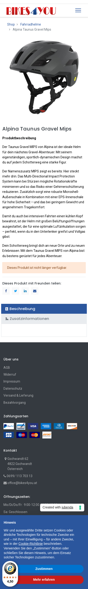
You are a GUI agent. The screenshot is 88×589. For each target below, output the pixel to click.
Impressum (11, 381)
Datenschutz (12, 388)
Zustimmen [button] (44, 569)
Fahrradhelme (30, 24)
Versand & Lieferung (18, 395)
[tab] (44, 309)
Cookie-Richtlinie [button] (31, 543)
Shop (11, 24)
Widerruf (9, 374)
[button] (82, 522)
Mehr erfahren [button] (44, 579)
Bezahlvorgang (14, 402)
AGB (6, 367)
